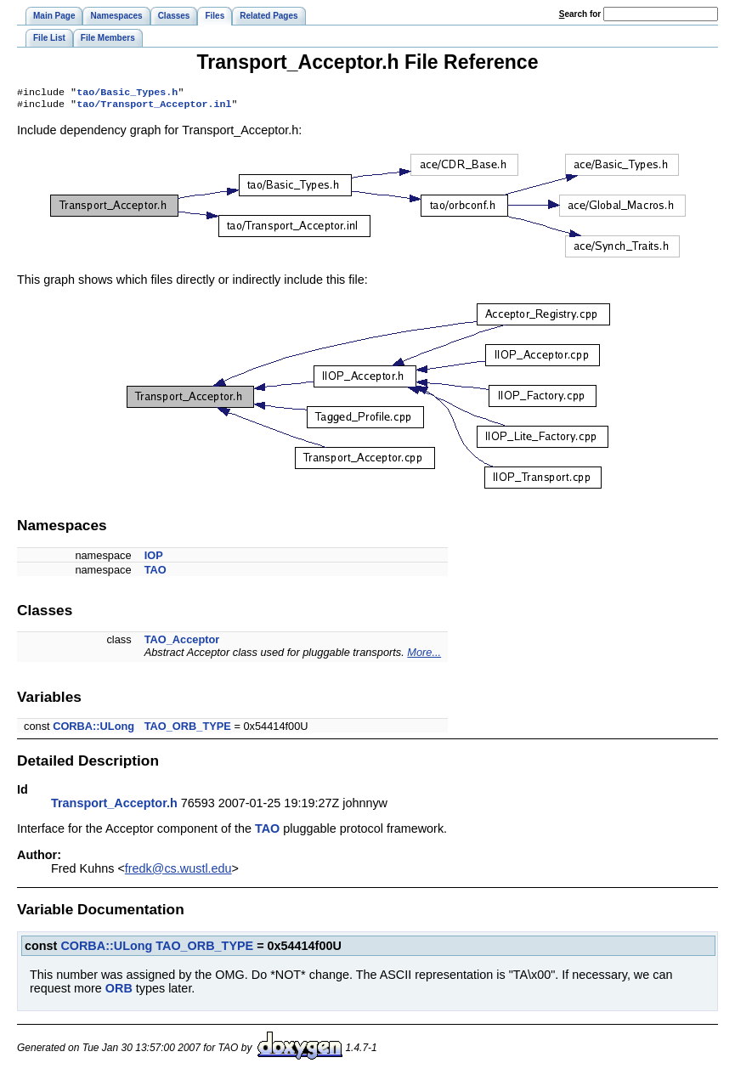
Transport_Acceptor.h (114, 806)
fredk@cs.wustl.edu (178, 872)
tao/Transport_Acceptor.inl (153, 107)
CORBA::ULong (93, 729)
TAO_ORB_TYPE (187, 729)
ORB (119, 991)
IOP (153, 558)
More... (424, 655)
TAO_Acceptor (182, 642)
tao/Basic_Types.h (127, 93)
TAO (155, 573)
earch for (580, 14)
